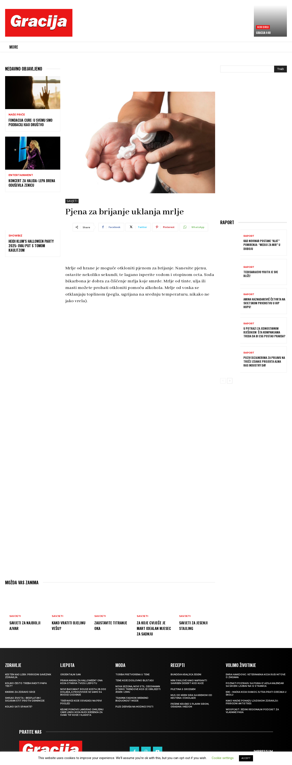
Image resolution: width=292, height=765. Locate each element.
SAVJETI (72, 201)
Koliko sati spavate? (18, 706)
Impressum (263, 751)
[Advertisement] (163, 25)
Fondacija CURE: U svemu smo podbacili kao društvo (30, 122)
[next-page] (229, 381)
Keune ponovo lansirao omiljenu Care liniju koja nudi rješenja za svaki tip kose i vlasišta (82, 712)
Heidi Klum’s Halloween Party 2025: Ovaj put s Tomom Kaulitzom (31, 246)
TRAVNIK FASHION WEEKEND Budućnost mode (131, 699)
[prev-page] (223, 381)
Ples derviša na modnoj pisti (134, 706)
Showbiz (15, 235)
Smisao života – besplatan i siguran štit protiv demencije (25, 699)
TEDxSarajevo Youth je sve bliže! (260, 274)
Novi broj (263, 27)
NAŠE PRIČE (17, 114)
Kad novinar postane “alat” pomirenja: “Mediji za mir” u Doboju (261, 244)
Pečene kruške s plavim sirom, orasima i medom (190, 705)
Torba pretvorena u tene (132, 674)
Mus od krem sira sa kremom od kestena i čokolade (191, 696)
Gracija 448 (263, 32)
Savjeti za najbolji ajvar (26, 625)
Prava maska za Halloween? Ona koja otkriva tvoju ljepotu (81, 682)
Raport (248, 236)
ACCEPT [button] (246, 758)
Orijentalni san (70, 674)
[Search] (280, 69)
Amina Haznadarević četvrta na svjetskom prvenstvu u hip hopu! (264, 303)
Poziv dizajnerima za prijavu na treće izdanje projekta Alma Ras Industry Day (264, 361)
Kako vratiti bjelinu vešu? (64, 625)
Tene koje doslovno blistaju (134, 680)
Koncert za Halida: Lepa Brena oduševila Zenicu (32, 183)
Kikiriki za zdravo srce (20, 692)
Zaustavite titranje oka (106, 625)
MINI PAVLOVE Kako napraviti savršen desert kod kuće (189, 682)
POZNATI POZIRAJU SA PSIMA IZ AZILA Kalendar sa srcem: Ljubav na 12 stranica (255, 684)
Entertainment (21, 175)
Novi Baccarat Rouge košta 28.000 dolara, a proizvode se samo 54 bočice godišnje (83, 692)
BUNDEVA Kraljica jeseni (186, 674)
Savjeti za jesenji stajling (195, 625)
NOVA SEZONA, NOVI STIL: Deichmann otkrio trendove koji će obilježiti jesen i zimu (138, 689)
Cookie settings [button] (223, 758)
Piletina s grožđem (183, 689)
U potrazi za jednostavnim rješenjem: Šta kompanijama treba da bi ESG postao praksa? (264, 332)
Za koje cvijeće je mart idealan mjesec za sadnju (153, 628)
